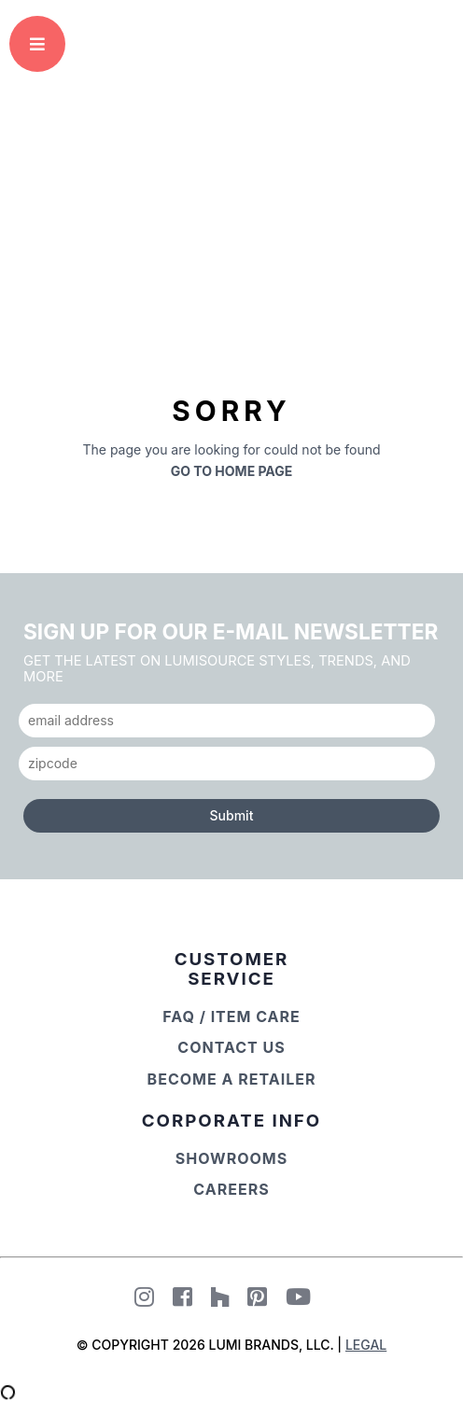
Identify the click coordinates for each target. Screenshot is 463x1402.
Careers (231, 1189)
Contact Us (231, 1047)
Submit (232, 815)
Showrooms (231, 1158)
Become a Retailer (231, 1079)
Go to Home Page (232, 471)
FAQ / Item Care (231, 1016)
